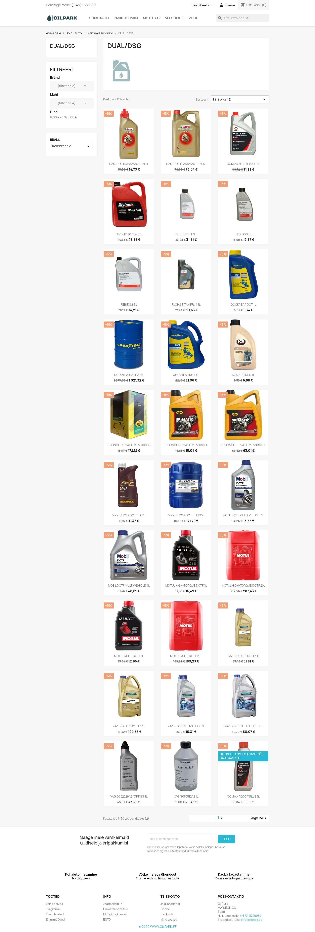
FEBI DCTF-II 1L (186, 234)
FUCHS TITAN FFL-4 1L (186, 304)
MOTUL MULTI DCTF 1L (129, 656)
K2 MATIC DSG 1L (243, 375)
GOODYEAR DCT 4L (186, 375)
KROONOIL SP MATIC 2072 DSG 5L (243, 445)
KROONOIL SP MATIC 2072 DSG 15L (129, 445)
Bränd (55, 140)
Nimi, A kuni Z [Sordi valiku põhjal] (240, 99)
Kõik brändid (71, 146)
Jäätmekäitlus (112, 904)
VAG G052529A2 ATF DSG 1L (128, 796)
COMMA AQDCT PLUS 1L (243, 796)
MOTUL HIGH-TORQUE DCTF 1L (186, 585)
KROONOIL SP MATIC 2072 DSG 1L (186, 445)
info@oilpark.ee (251, 920)
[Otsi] (242, 18)
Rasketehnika (126, 18)
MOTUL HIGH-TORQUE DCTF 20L (243, 585)
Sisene (165, 909)
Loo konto (167, 914)
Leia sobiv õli (54, 904)
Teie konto (170, 896)
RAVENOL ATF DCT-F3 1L (243, 656)
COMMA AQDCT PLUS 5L (243, 164)
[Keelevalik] (201, 5)
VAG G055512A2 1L (186, 796)
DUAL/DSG (62, 46)
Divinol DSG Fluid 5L (129, 234)
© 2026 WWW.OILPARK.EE (158, 927)
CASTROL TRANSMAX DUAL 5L (186, 164)
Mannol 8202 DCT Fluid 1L (129, 515)
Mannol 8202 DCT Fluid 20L (186, 515)
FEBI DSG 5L (129, 304)
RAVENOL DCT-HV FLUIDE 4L (243, 726)
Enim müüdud (55, 919)
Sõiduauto (99, 18)
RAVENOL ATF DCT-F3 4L (128, 726)
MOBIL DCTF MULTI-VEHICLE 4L (129, 585)
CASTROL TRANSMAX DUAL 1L (129, 164)
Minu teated (169, 919)
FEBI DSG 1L (243, 234)
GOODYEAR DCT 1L (243, 304)
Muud (193, 18)
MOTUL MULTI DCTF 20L (186, 656)
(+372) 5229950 (84, 5)
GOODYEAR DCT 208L (128, 375)
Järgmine (259, 818)
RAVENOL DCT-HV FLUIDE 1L (186, 726)
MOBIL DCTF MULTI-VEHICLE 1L (243, 515)
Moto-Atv (152, 18)
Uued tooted (55, 914)
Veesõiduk (174, 18)
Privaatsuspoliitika (115, 909)
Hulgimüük (53, 909)
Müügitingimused (115, 914)
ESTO (107, 919)
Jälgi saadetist (170, 904)
